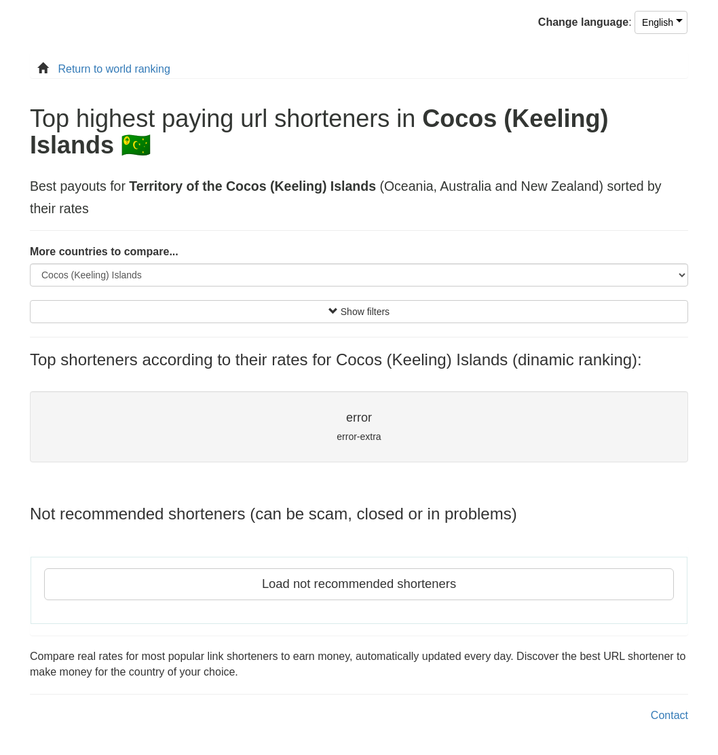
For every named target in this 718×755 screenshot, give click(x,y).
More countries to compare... (104, 251)
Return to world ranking (114, 69)
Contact (669, 715)
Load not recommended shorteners (359, 583)
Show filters (359, 311)
